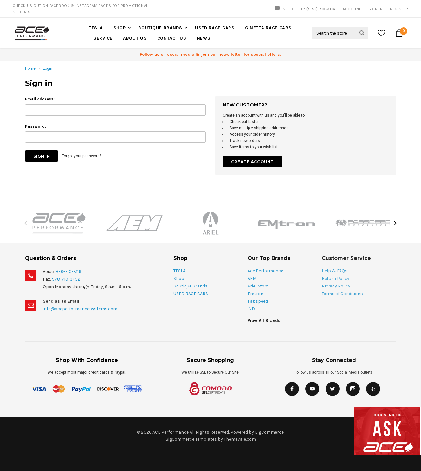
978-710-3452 (66, 279)
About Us (135, 38)
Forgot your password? (81, 156)
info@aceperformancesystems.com (80, 309)
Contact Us (171, 38)
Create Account (252, 161)
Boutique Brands (160, 27)
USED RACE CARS (215, 27)
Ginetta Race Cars (268, 27)
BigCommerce (269, 432)
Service (103, 38)
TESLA (96, 27)
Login (47, 68)
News (203, 38)
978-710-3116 (68, 271)
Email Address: (40, 99)
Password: (35, 126)
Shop (119, 27)
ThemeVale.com (240, 439)
